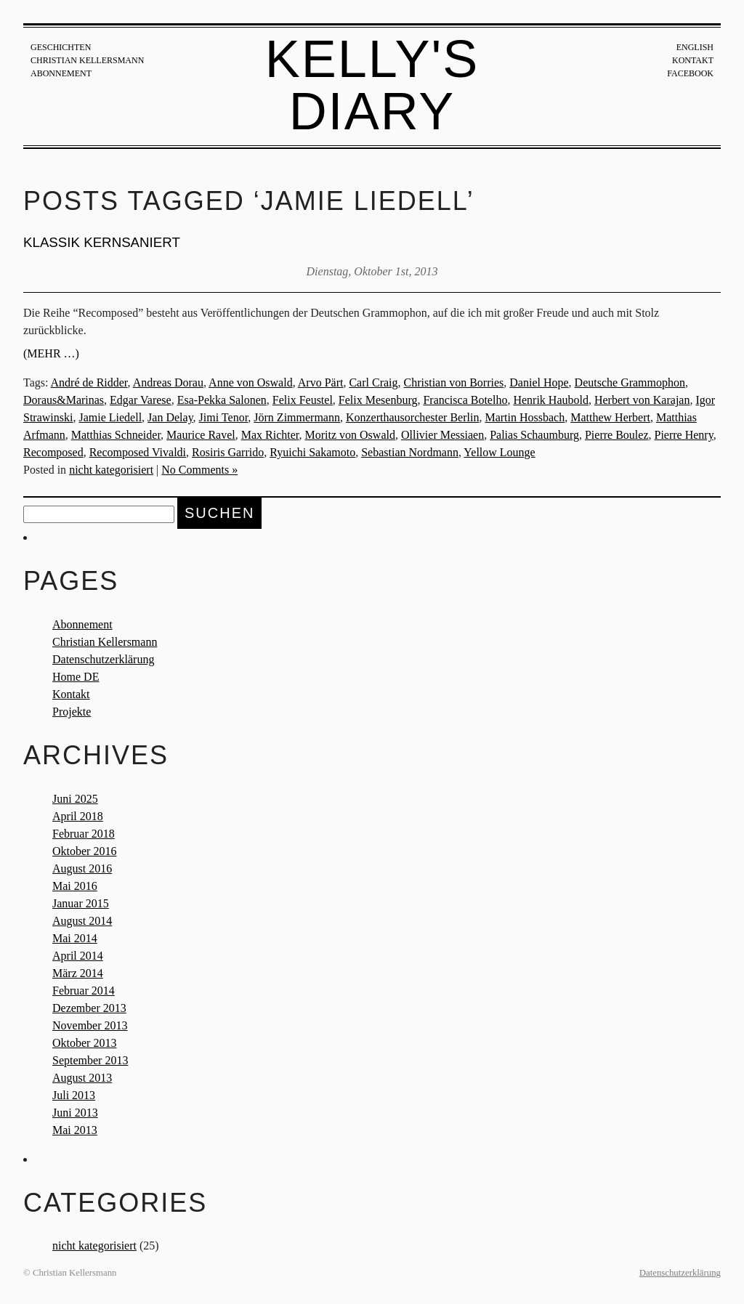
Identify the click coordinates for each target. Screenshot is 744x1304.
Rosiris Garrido (228, 452)
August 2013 (82, 1078)
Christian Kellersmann (87, 60)
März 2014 (77, 973)
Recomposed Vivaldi (137, 452)
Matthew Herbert (610, 417)
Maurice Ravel (200, 435)
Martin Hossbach (525, 417)
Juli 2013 (73, 1095)
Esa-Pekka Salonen (222, 400)
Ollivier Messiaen (442, 435)
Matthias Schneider (116, 435)
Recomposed (53, 452)
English (694, 47)
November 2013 (90, 1025)
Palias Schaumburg (534, 435)
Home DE (75, 677)
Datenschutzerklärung (103, 659)
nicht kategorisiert (111, 469)
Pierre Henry (683, 435)
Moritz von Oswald (350, 435)
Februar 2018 (83, 833)
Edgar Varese (140, 400)
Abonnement (61, 73)
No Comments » (199, 469)
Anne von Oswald (251, 382)
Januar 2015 (80, 903)
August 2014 (82, 921)
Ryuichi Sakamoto (312, 452)
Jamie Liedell (110, 417)
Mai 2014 (74, 938)
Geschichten (61, 47)
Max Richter (270, 435)
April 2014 (77, 955)
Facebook (690, 73)
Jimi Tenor (223, 417)
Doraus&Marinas (63, 400)
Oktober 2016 (84, 851)
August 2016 (82, 868)
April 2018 (77, 816)
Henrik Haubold (551, 400)
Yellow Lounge (499, 452)
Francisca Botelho (465, 400)
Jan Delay (170, 417)
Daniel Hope (538, 382)
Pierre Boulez (617, 435)
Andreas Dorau (168, 382)
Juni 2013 (75, 1112)
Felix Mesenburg (378, 400)
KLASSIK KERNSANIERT (101, 242)
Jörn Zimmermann (297, 417)
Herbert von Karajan (642, 400)
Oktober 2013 (84, 1043)
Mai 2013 (74, 1130)
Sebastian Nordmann (409, 452)
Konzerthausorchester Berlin (412, 417)
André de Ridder (89, 382)
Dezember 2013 (89, 1008)
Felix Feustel (302, 400)
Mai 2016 (74, 886)
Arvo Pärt (321, 382)
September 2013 (90, 1060)
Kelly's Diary (372, 85)
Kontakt (692, 60)
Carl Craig (373, 382)
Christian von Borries (454, 382)
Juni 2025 (75, 799)
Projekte (71, 711)
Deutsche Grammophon (630, 382)
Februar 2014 (83, 990)
